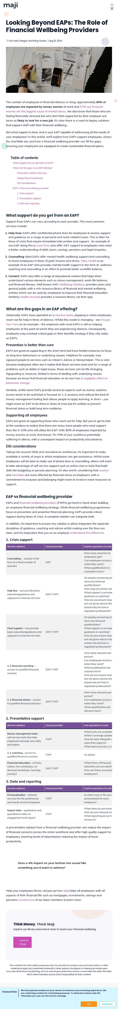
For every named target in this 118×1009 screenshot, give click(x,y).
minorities (18, 475)
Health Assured (30, 297)
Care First (42, 245)
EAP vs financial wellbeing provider (31, 188)
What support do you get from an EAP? (33, 163)
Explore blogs (24, 942)
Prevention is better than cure (32, 173)
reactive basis (64, 315)
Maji (66, 890)
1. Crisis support (25, 193)
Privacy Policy (9, 991)
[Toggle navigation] (111, 5)
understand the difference (87, 533)
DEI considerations (26, 183)
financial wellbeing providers (38, 503)
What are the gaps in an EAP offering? (32, 168)
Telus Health (89, 261)
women (104, 470)
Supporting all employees (30, 178)
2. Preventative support (29, 198)
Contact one (26, 900)
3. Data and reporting (28, 204)
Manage (107, 1004)
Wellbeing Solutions (72, 284)
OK (88, 1004)
